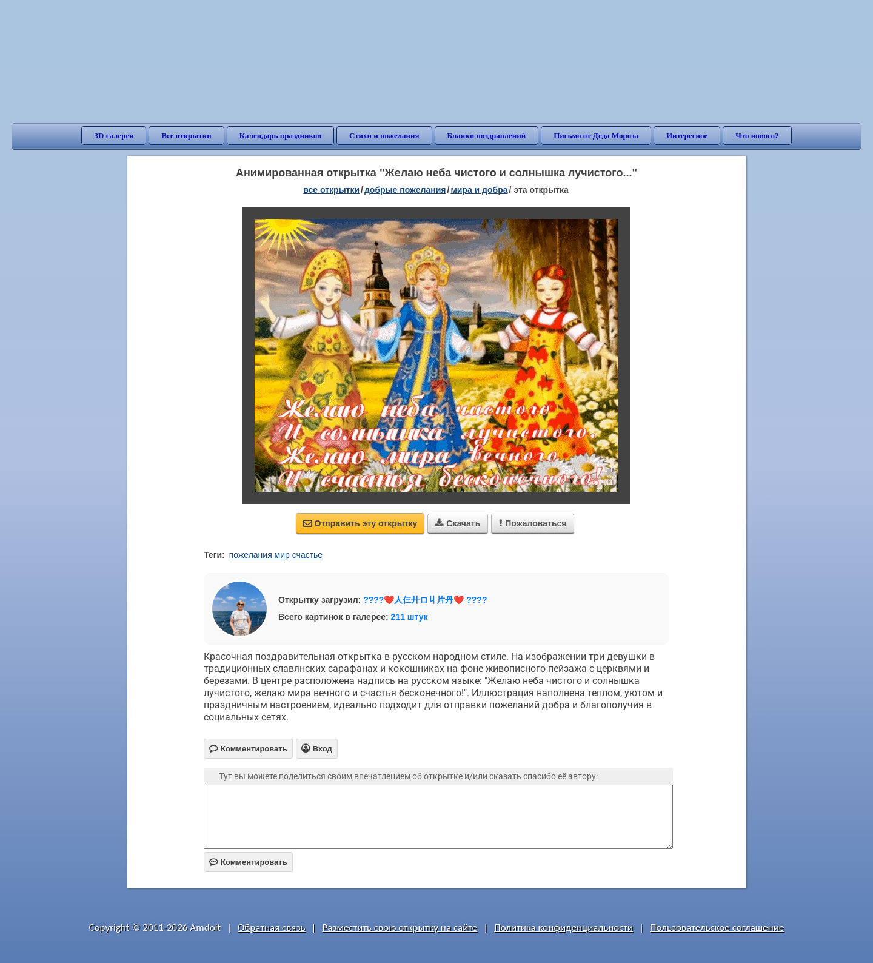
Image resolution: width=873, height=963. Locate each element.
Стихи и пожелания (384, 135)
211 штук (409, 617)
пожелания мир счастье (276, 555)
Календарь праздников (280, 135)
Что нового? (756, 135)
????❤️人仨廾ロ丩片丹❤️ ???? (425, 600)
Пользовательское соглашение (717, 927)
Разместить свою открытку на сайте (399, 927)
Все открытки (186, 135)
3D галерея (113, 135)
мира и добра (478, 190)
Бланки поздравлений (486, 135)
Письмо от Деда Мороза (596, 135)
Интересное (686, 135)
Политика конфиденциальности (563, 927)
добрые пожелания (405, 190)
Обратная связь (272, 927)
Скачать (457, 523)
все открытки (331, 190)
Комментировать (248, 862)
